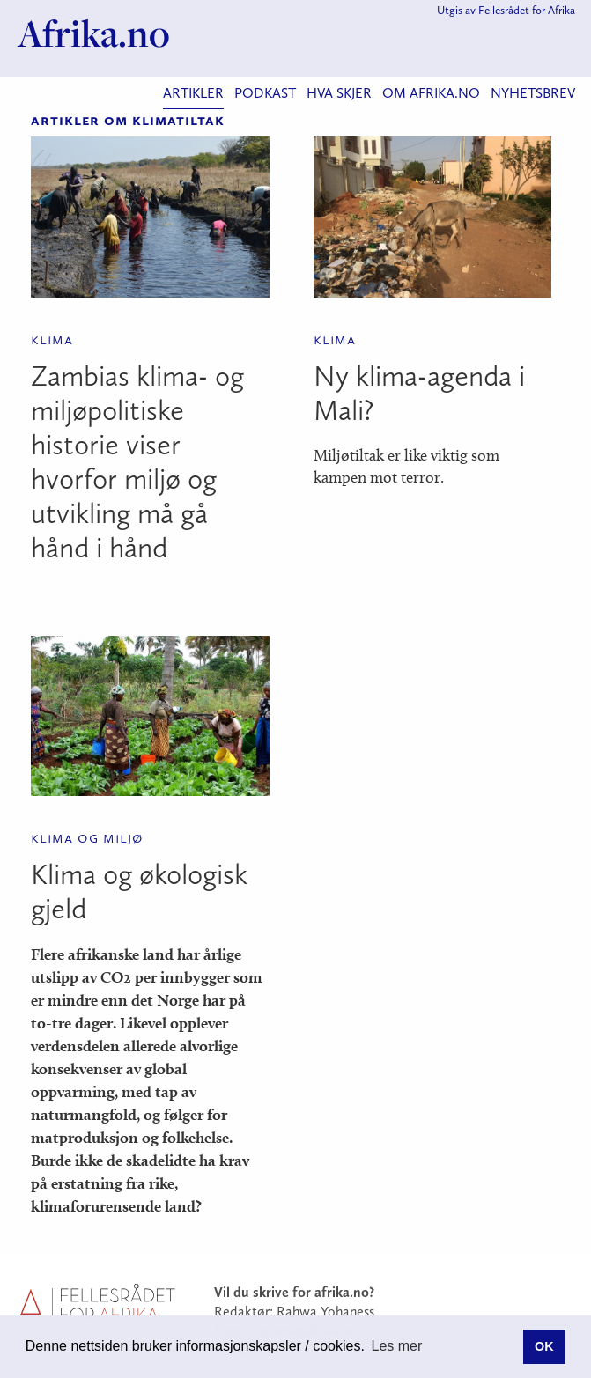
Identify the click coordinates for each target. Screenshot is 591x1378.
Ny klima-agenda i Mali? (419, 393)
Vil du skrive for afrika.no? (294, 1292)
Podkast (265, 93)
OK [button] (544, 1346)
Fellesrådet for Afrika (526, 10)
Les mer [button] (397, 1345)
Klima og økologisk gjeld (139, 891)
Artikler (193, 93)
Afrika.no (94, 33)
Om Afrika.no (431, 93)
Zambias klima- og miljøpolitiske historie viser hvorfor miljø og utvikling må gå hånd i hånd (137, 461)
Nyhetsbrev (533, 93)
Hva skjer (339, 93)
